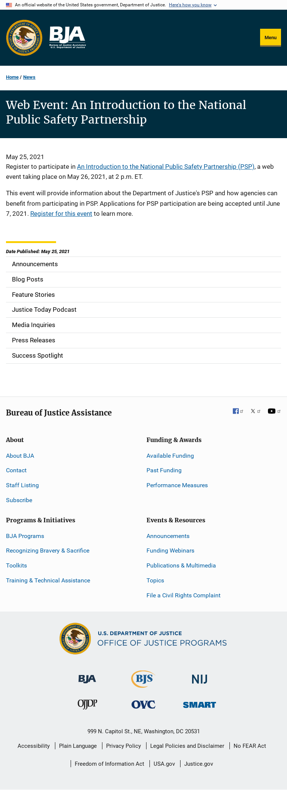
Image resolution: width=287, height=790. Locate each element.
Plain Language (78, 746)
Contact (16, 470)
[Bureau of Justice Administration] (87, 675)
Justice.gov (198, 764)
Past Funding (164, 470)
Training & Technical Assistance (48, 580)
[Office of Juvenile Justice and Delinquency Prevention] (87, 706)
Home (12, 77)
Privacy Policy (123, 746)
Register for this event (61, 213)
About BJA (20, 455)
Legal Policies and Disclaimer (187, 746)
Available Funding (170, 455)
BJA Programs (25, 535)
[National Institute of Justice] (199, 675)
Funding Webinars (170, 550)
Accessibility (34, 746)
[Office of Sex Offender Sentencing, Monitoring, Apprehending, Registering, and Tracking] (199, 702)
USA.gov (164, 764)
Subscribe (19, 500)
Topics (155, 580)
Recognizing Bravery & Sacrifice (47, 550)
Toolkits (16, 565)
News (29, 77)
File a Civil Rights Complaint (183, 595)
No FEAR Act (250, 746)
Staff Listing (22, 485)
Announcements (167, 535)
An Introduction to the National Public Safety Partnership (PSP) (165, 166)
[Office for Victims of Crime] (143, 704)
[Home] (67, 37)
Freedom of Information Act (109, 764)
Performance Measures (177, 485)
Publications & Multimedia (181, 565)
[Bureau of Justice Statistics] (143, 684)
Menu (271, 37)
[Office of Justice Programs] (24, 37)
